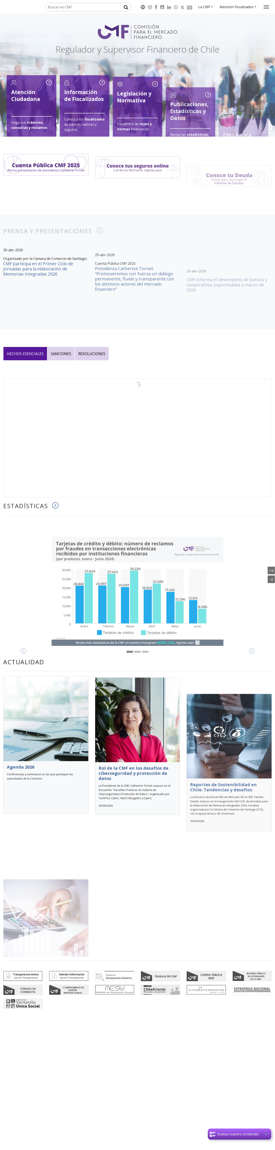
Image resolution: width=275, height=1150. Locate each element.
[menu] (266, 7)
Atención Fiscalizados (237, 7)
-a (272, 579)
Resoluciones (91, 353)
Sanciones (61, 353)
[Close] (266, 1134)
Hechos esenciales (25, 353)
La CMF (204, 7)
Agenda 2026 (20, 879)
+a (272, 570)
